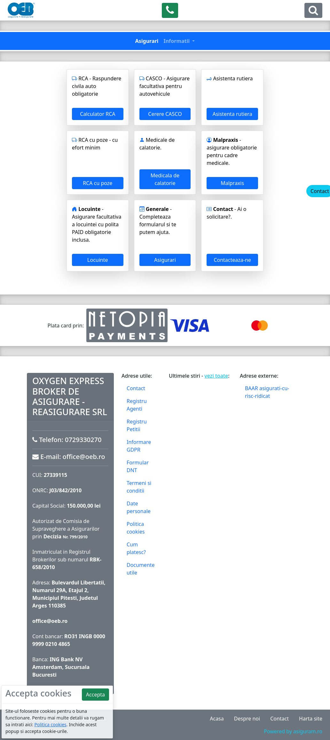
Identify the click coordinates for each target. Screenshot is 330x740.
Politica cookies (136, 527)
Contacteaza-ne (232, 259)
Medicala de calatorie (165, 179)
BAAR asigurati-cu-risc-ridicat (267, 392)
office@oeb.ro (84, 456)
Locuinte (97, 259)
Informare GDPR (139, 445)
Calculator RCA (97, 113)
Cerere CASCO (165, 113)
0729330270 (83, 439)
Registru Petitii (137, 425)
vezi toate (216, 375)
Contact (136, 388)
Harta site (310, 718)
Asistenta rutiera (232, 113)
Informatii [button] (177, 40)
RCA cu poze (97, 183)
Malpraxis (232, 183)
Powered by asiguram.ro (293, 731)
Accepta (95, 694)
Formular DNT (138, 466)
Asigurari (147, 40)
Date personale (139, 507)
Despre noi (247, 718)
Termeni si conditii (139, 486)
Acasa (217, 718)
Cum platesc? (136, 548)
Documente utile (141, 568)
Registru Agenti (137, 405)
